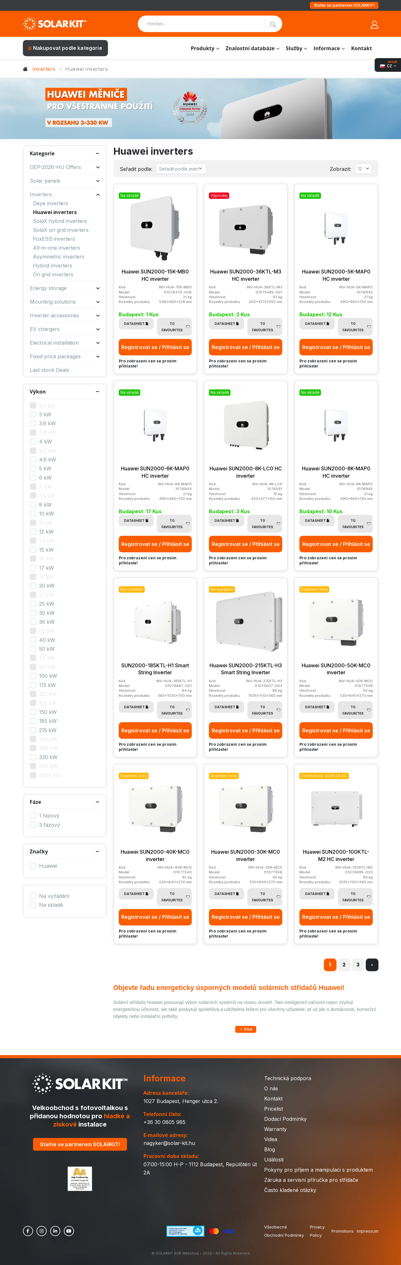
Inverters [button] (65, 194)
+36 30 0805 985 (164, 1122)
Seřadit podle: (136, 169)
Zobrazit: (340, 169)
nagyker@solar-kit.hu (169, 1143)
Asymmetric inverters (58, 256)
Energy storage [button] (65, 288)
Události (274, 1159)
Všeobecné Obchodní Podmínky (284, 1231)
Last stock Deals (49, 370)
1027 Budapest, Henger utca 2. (181, 1101)
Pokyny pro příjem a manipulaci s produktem (318, 1170)
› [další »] (372, 964)
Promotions (342, 1231)
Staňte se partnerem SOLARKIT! (344, 5)
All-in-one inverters (56, 248)
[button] (245, 1029)
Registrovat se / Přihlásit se (155, 347)
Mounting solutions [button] (65, 302)
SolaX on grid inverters (61, 230)
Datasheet (136, 324)
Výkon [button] (38, 391)
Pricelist (273, 1109)
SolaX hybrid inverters (60, 221)
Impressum (367, 1231)
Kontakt (361, 48)
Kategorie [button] (42, 153)
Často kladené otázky (290, 1190)
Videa (270, 1139)
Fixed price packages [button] (65, 356)
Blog (269, 1149)
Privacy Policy (317, 1231)
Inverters (44, 69)
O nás (271, 1088)
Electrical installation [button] (65, 343)
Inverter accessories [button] (65, 315)
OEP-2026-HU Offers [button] (65, 167)
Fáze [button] (35, 801)
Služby (294, 48)
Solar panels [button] (65, 181)
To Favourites (176, 327)
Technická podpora (287, 1078)
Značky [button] (39, 851)
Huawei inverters (55, 212)
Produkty (203, 48)
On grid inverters (53, 274)
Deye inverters (50, 203)
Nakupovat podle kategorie (65, 48)
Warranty (275, 1129)
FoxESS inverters (54, 239)
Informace (327, 48)
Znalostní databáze (250, 48)
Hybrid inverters (52, 265)
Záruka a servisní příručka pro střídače (311, 1180)
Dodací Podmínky (285, 1119)
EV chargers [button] (65, 329)
